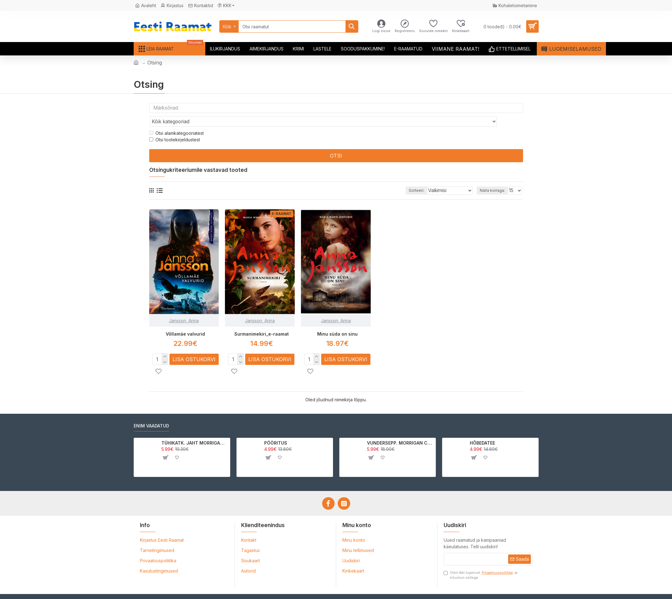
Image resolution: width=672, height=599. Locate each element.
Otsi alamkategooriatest (176, 121)
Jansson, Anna (184, 308)
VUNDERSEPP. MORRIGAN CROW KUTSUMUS (400, 430)
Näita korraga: (494, 178)
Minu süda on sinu (337, 321)
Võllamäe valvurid (185, 321)
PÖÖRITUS (275, 430)
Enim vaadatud (151, 413)
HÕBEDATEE (482, 430)
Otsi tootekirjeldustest (174, 127)
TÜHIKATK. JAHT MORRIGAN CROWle (194, 430)
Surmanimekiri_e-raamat (261, 321)
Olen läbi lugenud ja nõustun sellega (480, 563)
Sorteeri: (422, 178)
